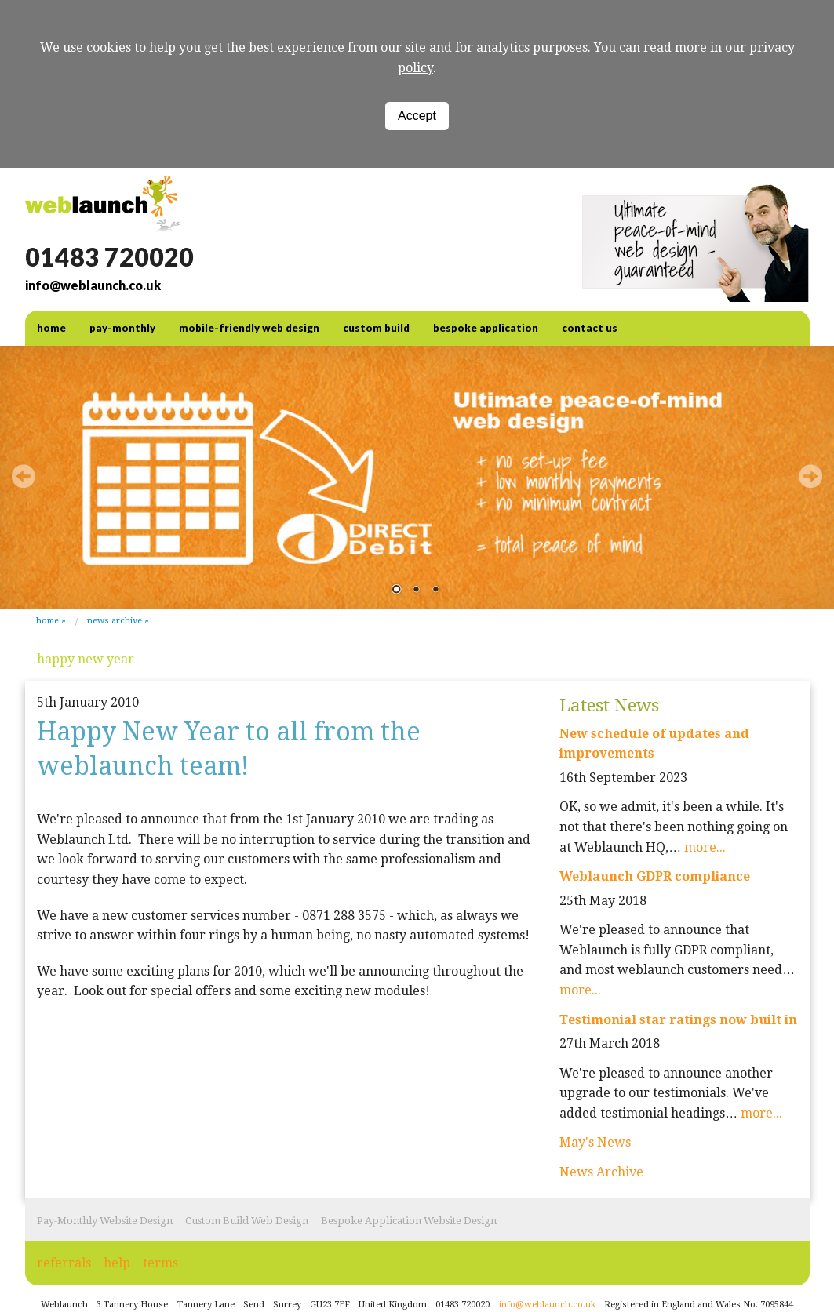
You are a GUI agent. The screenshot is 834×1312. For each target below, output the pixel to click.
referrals (64, 1263)
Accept (417, 115)
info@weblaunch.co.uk (93, 285)
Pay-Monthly (122, 328)
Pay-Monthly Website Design (105, 1221)
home (51, 328)
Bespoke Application (485, 328)
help (117, 1263)
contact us (589, 328)
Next (810, 476)
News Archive (114, 621)
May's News (595, 1142)
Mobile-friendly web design (249, 328)
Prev (23, 476)
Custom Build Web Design (246, 1221)
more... (705, 847)
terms (160, 1263)
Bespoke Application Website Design (409, 1221)
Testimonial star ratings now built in (678, 1019)
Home (47, 621)
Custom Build (376, 328)
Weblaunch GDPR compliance (654, 876)
